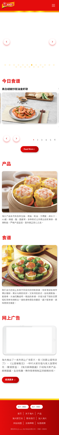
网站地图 (17, 423)
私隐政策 (41, 423)
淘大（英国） (36, 407)
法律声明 (29, 423)
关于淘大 (29, 414)
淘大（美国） (22, 407)
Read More (28, 149)
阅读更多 (9, 380)
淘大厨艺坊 (17, 419)
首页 (20, 414)
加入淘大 (42, 419)
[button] (7, 42)
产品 (39, 414)
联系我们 (30, 419)
